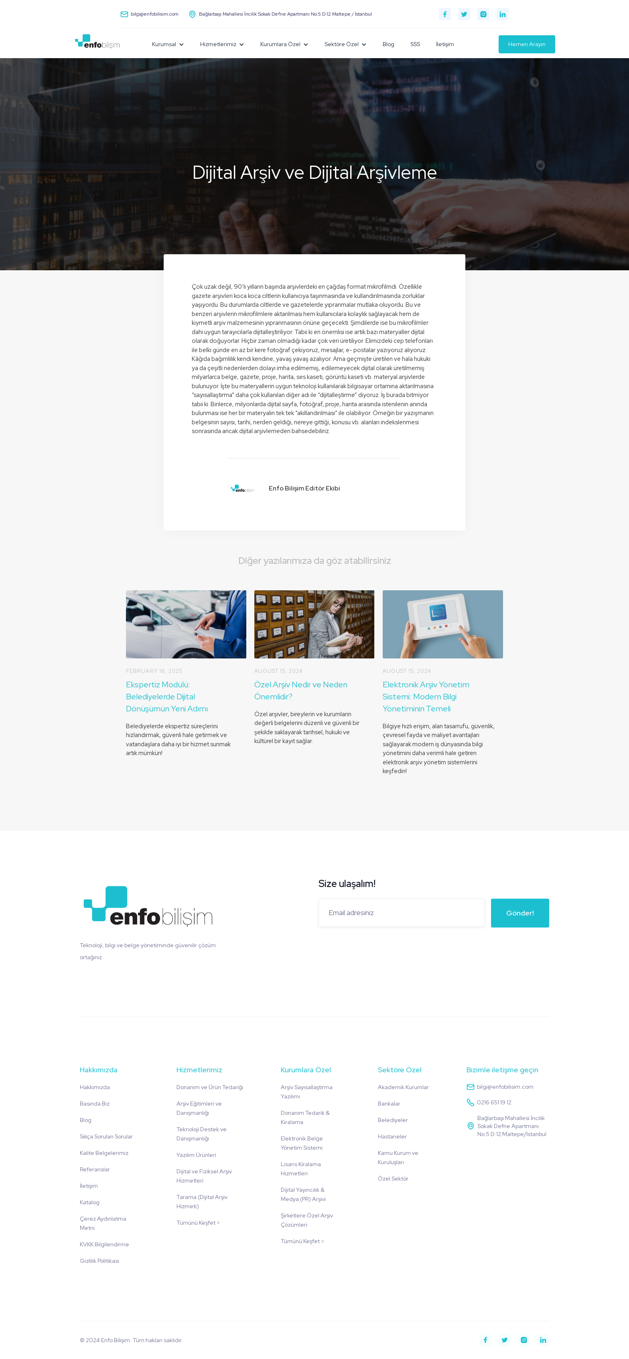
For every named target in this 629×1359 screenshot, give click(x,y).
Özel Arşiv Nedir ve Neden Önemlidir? (300, 690)
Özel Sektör (393, 1178)
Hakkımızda (95, 1087)
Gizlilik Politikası (99, 1260)
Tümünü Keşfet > (198, 1222)
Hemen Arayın (527, 44)
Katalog (89, 1202)
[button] (168, 44)
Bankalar (389, 1103)
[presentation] (379, 949)
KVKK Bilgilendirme (104, 1244)
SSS (415, 44)
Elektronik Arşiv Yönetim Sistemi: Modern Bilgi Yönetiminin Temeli (426, 696)
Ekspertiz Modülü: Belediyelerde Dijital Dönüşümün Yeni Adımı (167, 696)
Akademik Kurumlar (403, 1087)
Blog (388, 44)
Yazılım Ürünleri (196, 1154)
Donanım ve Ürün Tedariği (210, 1087)
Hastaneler (392, 1136)
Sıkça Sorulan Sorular (106, 1136)
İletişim (445, 44)
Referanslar (95, 1169)
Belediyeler (393, 1120)
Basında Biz (95, 1103)
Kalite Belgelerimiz (104, 1152)
